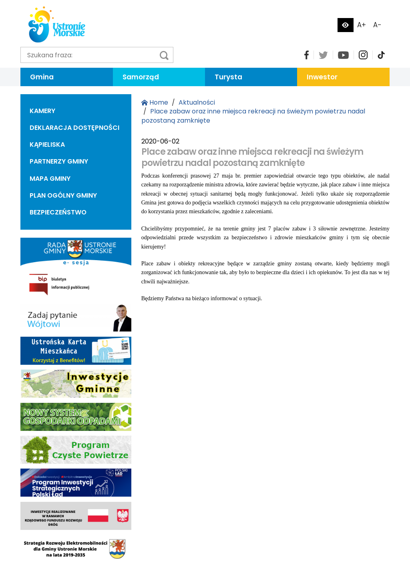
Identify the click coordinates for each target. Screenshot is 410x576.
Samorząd (141, 77)
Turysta (228, 77)
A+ (361, 25)
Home (154, 102)
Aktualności (197, 102)
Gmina (42, 77)
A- (377, 25)
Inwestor (322, 77)
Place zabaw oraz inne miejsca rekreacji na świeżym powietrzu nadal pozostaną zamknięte (253, 116)
